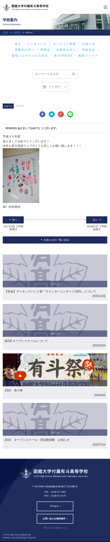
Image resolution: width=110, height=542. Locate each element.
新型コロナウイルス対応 (30, 55)
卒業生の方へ (24, 49)
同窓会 (45, 49)
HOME (5, 32)
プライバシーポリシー (54, 528)
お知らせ (88, 44)
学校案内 (16, 32)
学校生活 (88, 49)
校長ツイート (88, 55)
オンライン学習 (64, 44)
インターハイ (37, 44)
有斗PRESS (63, 55)
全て (18, 44)
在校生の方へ (66, 49)
